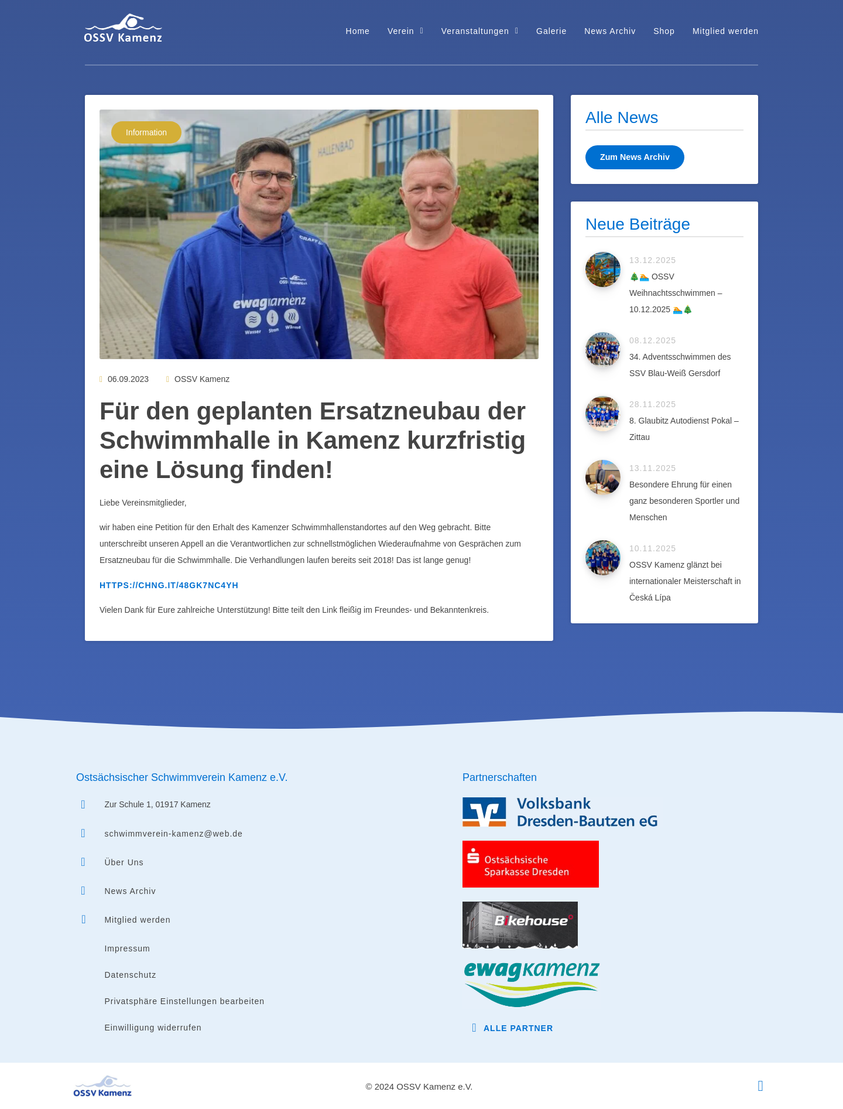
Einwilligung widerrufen (152, 1027)
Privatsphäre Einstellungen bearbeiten (184, 1001)
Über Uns (123, 862)
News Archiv (610, 31)
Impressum (127, 948)
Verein (406, 31)
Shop (664, 31)
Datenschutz (130, 975)
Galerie (551, 31)
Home (358, 31)
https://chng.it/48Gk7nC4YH (169, 584)
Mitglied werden (726, 31)
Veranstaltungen (480, 31)
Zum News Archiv (634, 157)
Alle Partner (518, 1028)
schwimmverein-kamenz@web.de (173, 833)
